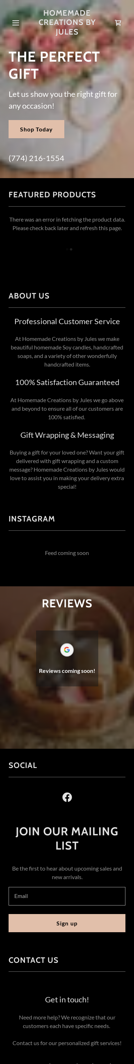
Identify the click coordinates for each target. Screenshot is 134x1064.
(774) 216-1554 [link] (36, 158)
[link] (67, 23)
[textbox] (67, 896)
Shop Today (36, 129)
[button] (16, 23)
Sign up (66, 923)
